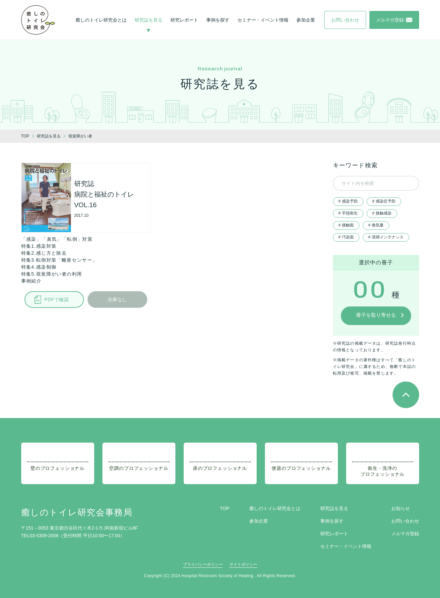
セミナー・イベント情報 (262, 20)
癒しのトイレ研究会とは (101, 20)
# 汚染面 (346, 237)
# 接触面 (346, 225)
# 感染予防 (348, 201)
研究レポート (184, 20)
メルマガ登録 (405, 533)
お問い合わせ (405, 521)
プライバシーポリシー (203, 564)
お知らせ (400, 508)
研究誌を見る (148, 20)
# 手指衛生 (348, 213)
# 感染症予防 (384, 201)
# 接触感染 (382, 213)
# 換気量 (376, 225)
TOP (224, 508)
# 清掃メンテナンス (386, 237)
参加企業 (305, 20)
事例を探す (217, 20)
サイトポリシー (243, 564)
